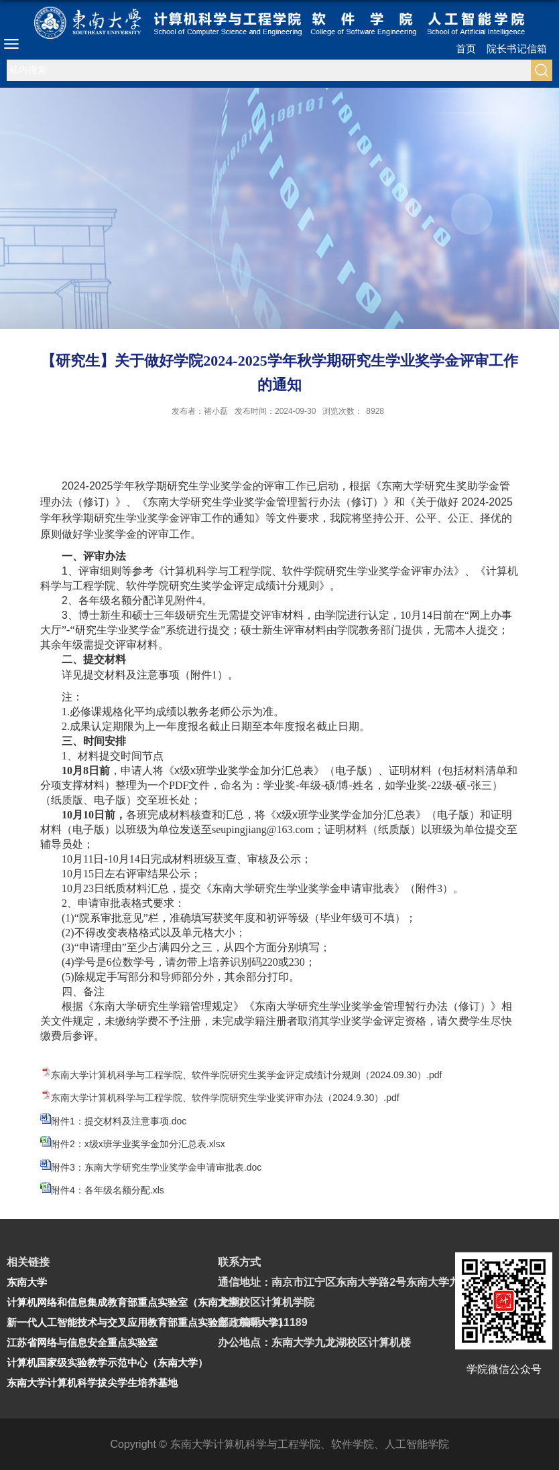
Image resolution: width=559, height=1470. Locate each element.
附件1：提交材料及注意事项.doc (118, 1121)
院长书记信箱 (517, 48)
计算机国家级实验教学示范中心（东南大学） (107, 1362)
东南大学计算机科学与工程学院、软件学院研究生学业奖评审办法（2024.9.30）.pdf (225, 1097)
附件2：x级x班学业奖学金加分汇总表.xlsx (138, 1143)
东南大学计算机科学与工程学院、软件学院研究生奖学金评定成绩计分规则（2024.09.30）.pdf (246, 1075)
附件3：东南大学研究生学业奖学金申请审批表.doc (156, 1167)
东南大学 (27, 1282)
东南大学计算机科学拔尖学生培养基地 (92, 1382)
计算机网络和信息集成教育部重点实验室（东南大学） (127, 1302)
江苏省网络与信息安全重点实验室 (82, 1342)
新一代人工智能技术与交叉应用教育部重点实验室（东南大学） (147, 1322)
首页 (466, 48)
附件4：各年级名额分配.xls (107, 1190)
